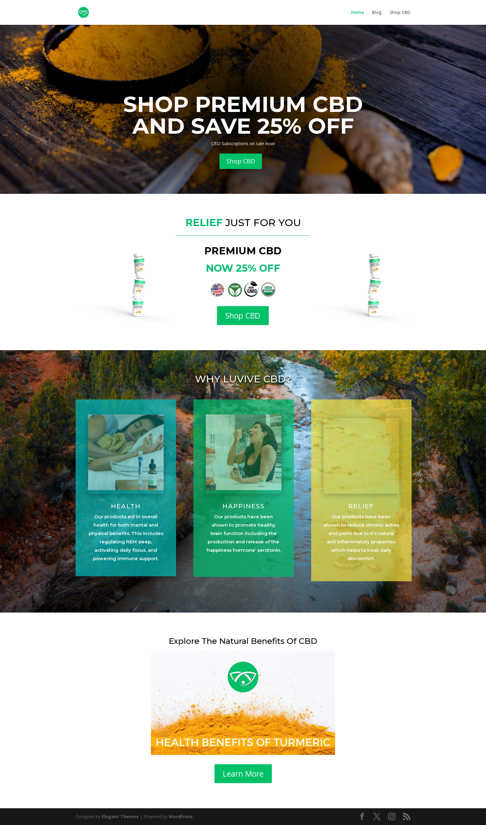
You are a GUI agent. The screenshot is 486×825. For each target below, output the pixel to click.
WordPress (181, 816)
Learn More (243, 773)
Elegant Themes (120, 816)
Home (357, 12)
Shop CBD (400, 12)
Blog (377, 12)
